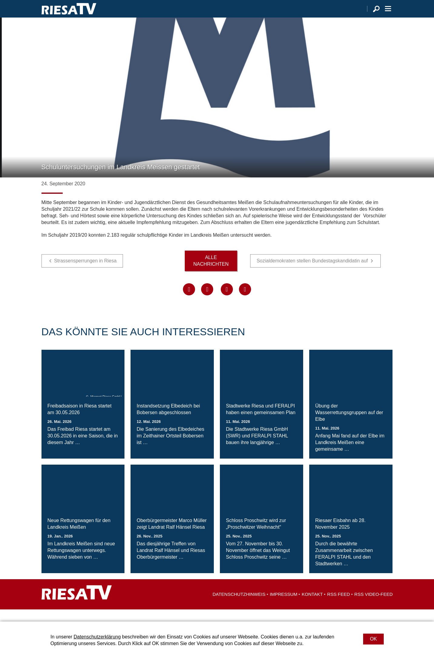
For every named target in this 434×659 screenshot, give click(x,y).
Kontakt (312, 606)
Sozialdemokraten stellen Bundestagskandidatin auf (312, 272)
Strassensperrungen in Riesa (85, 272)
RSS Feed (338, 606)
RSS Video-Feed (373, 606)
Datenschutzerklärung (97, 636)
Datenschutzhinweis (239, 606)
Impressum (283, 606)
